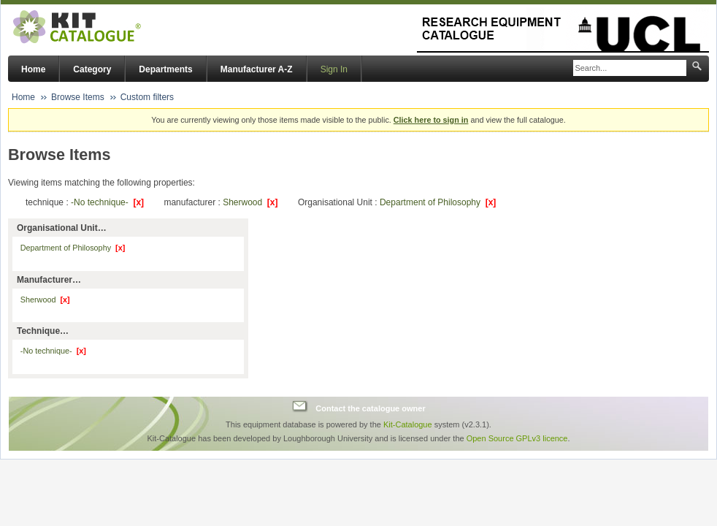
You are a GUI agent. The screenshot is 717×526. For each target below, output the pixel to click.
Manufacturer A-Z (257, 69)
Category (92, 69)
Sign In (334, 69)
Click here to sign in (431, 119)
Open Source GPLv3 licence (517, 438)
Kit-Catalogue (407, 424)
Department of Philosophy (438, 202)
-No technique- (107, 202)
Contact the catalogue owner (370, 408)
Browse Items (77, 97)
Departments (165, 69)
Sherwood (250, 202)
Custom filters (147, 97)
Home (33, 69)
